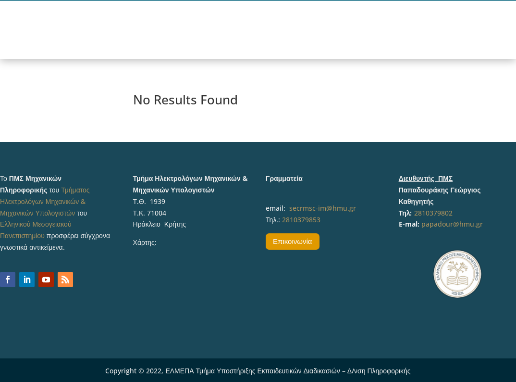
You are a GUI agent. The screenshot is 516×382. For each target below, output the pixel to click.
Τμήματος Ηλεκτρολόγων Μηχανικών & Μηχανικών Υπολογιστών (45, 201)
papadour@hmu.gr (452, 224)
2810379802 (433, 212)
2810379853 (301, 219)
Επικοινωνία (292, 241)
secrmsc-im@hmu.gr (322, 208)
